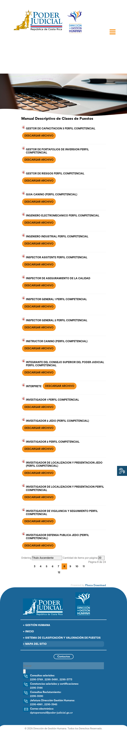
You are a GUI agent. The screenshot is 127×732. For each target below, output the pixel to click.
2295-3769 (36, 679)
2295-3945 (50, 704)
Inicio (29, 631)
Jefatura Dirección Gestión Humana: (52, 700)
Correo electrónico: (42, 708)
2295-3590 (36, 696)
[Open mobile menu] (113, 32)
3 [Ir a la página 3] (34, 566)
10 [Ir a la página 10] (77, 566)
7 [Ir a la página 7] (58, 566)
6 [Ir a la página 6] (52, 566)
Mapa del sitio (36, 644)
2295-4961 (36, 704)
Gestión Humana (37, 625)
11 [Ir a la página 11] (84, 566)
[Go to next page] (65, 572)
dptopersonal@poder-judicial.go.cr (51, 712)
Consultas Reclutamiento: (45, 692)
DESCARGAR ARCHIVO (38, 135)
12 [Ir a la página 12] (59, 572)
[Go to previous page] (29, 566)
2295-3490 (51, 679)
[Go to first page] (25, 566)
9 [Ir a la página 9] (70, 566)
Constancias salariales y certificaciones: (54, 684)
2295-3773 (66, 679)
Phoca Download (95, 585)
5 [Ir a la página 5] (46, 566)
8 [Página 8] (64, 566)
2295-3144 (36, 687)
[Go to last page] (69, 572)
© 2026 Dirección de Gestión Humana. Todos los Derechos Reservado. (63, 728)
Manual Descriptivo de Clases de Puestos (57, 118)
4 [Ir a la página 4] (40, 566)
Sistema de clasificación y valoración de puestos (63, 637)
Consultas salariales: (42, 675)
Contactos (63, 656)
